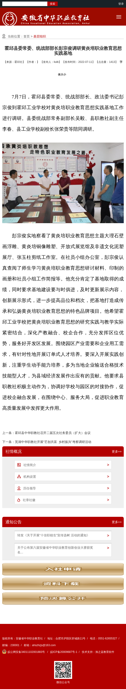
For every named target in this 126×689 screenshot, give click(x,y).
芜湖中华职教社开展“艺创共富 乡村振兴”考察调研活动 (53, 442)
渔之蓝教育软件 (104, 652)
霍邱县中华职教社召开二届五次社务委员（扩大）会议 (53, 433)
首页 (26, 36)
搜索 (52, 3)
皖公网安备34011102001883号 (24, 652)
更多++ (117, 451)
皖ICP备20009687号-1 (63, 652)
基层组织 (39, 36)
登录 (121, 3)
